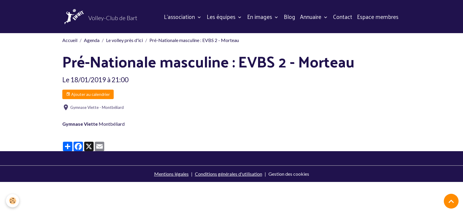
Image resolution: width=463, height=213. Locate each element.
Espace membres (377, 17)
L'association (180, 17)
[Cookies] (12, 200)
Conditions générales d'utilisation (228, 174)
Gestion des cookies (288, 174)
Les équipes (222, 17)
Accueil (69, 40)
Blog (289, 17)
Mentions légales (171, 174)
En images (260, 17)
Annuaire (311, 17)
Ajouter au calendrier (88, 94)
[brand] (99, 16)
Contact (342, 17)
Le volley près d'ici (124, 40)
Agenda (92, 40)
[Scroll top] (451, 201)
